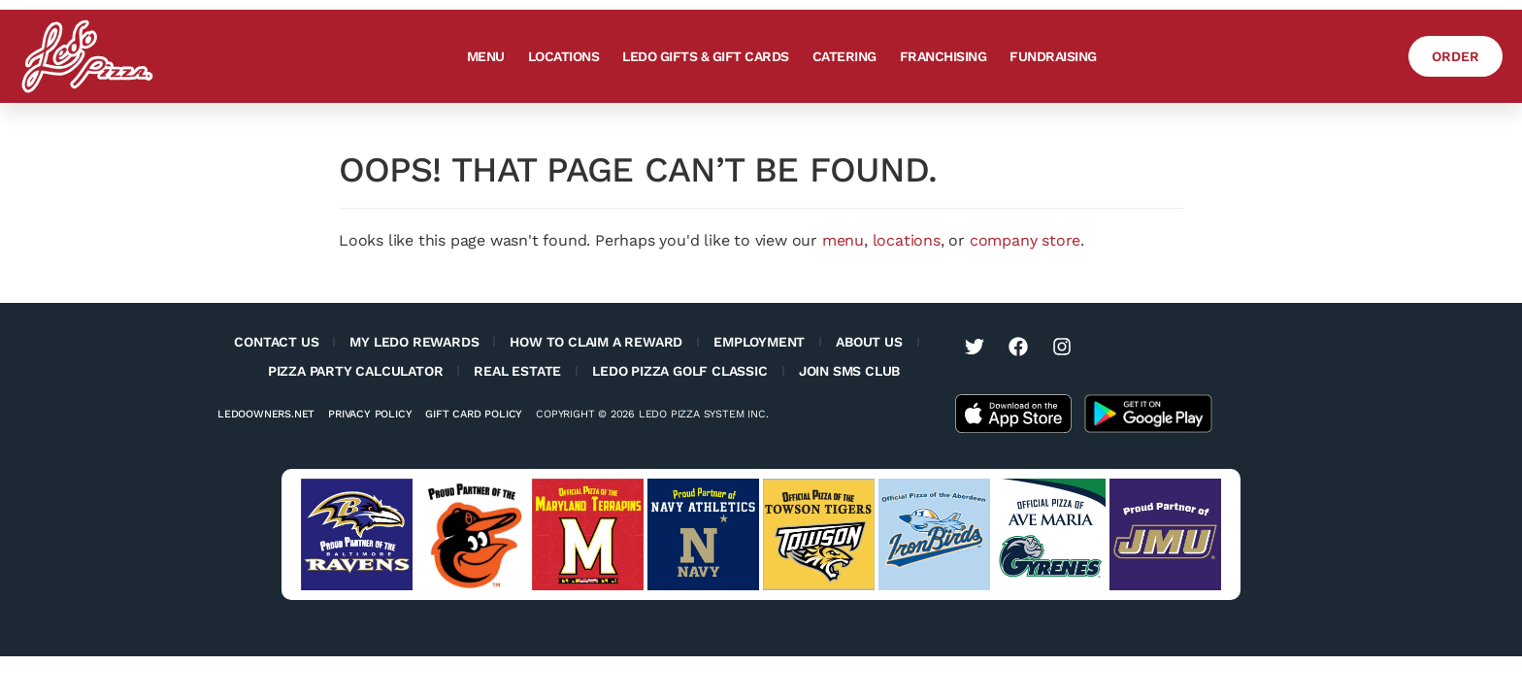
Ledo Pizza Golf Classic (679, 371)
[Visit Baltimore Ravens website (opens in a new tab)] (357, 534)
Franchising (940, 56)
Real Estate (517, 371)
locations (907, 240)
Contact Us (276, 342)
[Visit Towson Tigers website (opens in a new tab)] (819, 534)
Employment (759, 342)
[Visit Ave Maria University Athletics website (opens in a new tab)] (1050, 534)
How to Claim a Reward (596, 342)
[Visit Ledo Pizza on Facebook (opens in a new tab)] (1018, 346)
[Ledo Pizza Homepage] (87, 56)
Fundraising (1050, 56)
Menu (483, 56)
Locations (561, 56)
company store (1025, 240)
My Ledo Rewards (414, 342)
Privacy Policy (370, 414)
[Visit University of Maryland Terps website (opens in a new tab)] (588, 534)
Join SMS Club (849, 371)
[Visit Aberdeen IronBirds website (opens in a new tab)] (934, 534)
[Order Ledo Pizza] (1452, 56)
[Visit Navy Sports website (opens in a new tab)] (703, 534)
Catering (842, 56)
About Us (869, 342)
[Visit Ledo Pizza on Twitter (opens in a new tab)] (974, 346)
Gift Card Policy (473, 414)
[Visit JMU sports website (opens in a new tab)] (1165, 534)
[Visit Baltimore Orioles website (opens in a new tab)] (472, 534)
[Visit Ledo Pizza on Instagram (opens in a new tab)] (1061, 346)
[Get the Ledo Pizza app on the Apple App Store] (1013, 412)
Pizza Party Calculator (356, 371)
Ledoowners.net (265, 414)
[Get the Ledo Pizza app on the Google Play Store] (1148, 412)
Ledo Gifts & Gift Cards (702, 56)
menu (843, 240)
